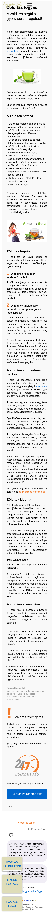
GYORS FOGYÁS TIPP (12, 884)
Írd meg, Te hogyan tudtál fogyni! (27, 891)
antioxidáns (12, 51)
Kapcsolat (29, 907)
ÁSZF (32, 909)
